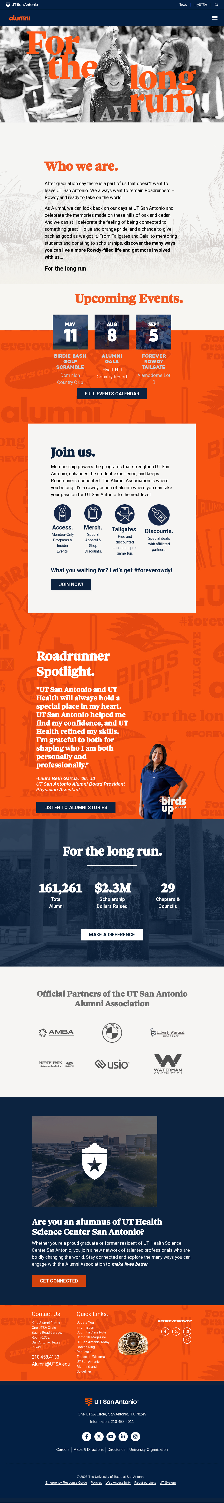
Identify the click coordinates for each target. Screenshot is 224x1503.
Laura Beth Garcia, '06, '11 (67, 778)
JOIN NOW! (71, 584)
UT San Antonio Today (93, 1342)
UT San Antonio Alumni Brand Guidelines (88, 1367)
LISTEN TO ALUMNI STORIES (75, 807)
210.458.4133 (45, 1357)
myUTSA (200, 5)
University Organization (148, 1450)
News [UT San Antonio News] (183, 5)
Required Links (145, 1483)
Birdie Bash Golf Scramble (70, 361)
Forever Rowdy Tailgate (154, 361)
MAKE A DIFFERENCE (112, 934)
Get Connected (59, 1281)
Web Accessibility (118, 1483)
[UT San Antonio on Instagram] (187, 1340)
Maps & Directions (88, 1450)
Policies (96, 1483)
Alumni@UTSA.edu (51, 1364)
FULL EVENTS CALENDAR (112, 394)
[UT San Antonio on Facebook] (165, 1332)
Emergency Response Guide (66, 1483)
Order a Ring (86, 1347)
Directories (116, 1450)
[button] (216, 5)
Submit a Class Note (91, 1332)
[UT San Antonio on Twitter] (176, 1332)
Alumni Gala (112, 359)
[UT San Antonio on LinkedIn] (187, 1332)
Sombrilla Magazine (91, 1337)
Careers (62, 1450)
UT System (168, 1483)
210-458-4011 (122, 1422)
